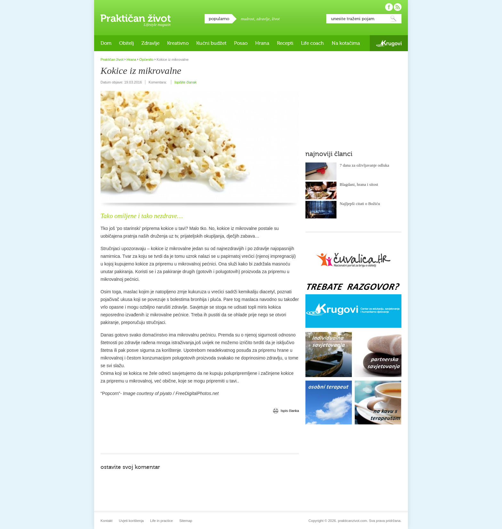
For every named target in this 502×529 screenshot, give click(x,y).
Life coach (312, 43)
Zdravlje (150, 43)
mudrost (247, 18)
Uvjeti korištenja (131, 521)
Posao (240, 43)
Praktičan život (135, 18)
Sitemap (185, 521)
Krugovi (388, 43)
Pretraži (393, 18)
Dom (106, 43)
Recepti (285, 43)
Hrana (262, 43)
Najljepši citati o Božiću (360, 203)
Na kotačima (346, 43)
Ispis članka (290, 411)
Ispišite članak (185, 82)
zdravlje (263, 18)
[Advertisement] (200, 433)
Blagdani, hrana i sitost (359, 184)
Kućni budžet (211, 43)
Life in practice (161, 521)
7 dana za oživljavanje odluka (364, 165)
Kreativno (178, 43)
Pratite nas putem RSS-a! (397, 7)
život (276, 18)
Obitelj (126, 43)
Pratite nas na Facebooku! (389, 7)
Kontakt (106, 521)
